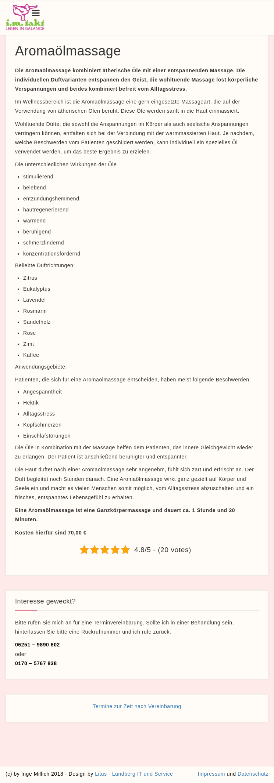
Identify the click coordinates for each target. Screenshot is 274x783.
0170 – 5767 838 (36, 663)
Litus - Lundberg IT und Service (134, 774)
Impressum (211, 774)
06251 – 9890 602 (37, 645)
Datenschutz (253, 774)
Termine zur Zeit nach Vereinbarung (137, 706)
